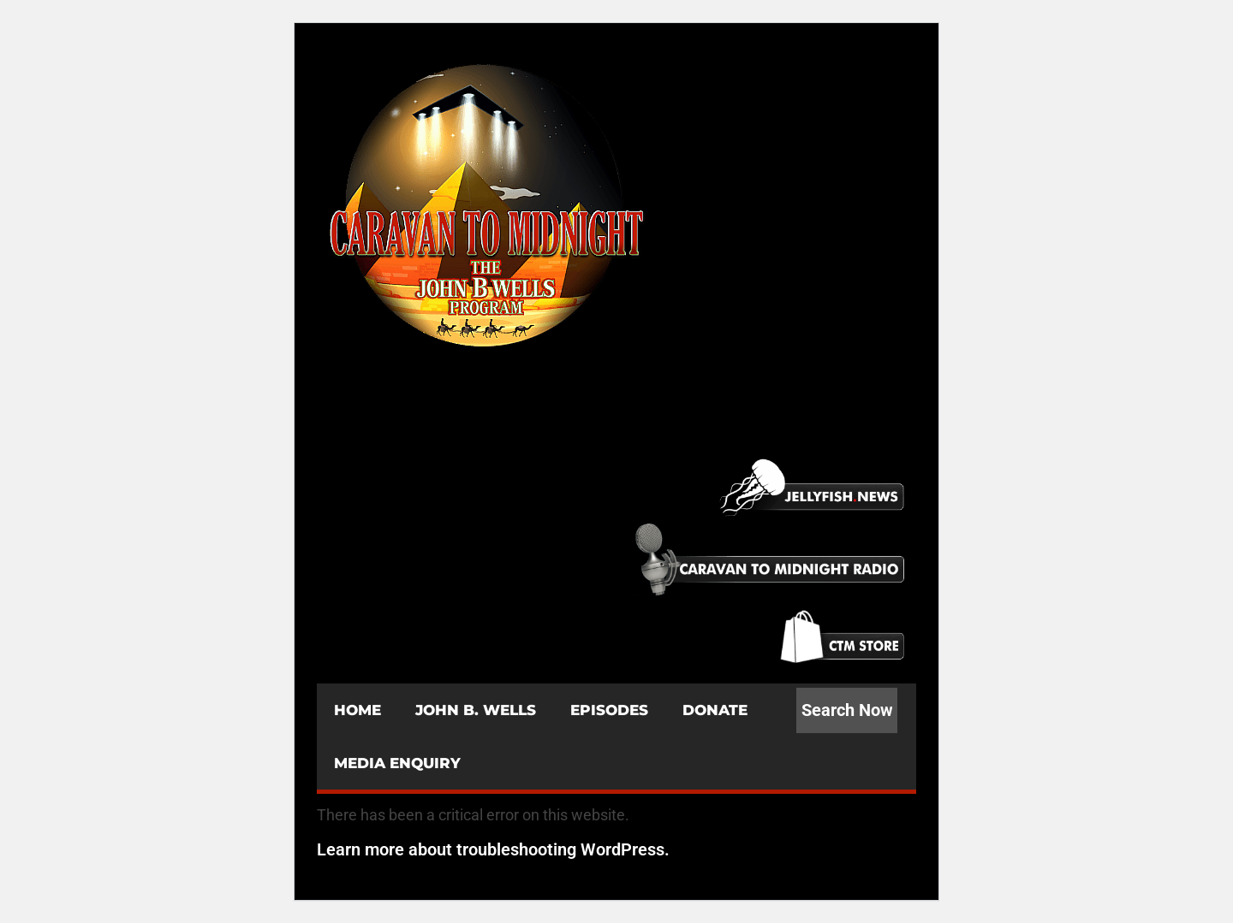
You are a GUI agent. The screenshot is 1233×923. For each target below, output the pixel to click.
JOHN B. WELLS (475, 710)
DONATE (715, 710)
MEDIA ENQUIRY (397, 763)
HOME (357, 710)
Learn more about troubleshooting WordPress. (493, 849)
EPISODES (609, 710)
